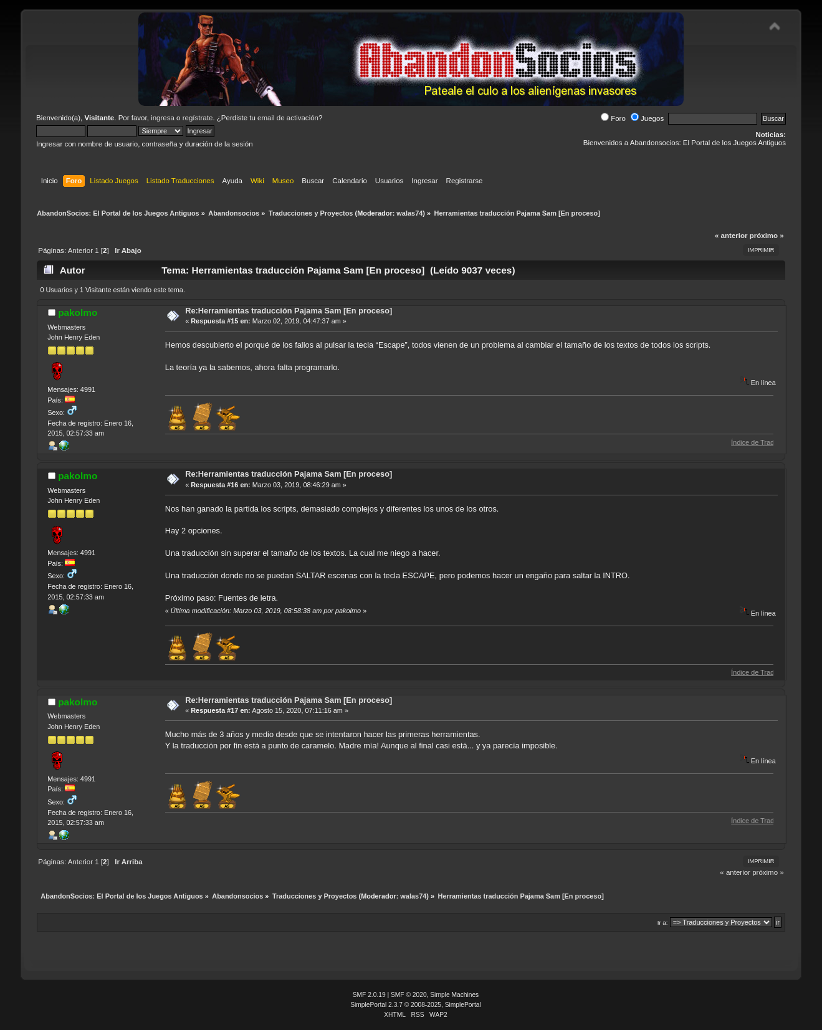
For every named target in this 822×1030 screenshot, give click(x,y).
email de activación (287, 118)
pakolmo (77, 312)
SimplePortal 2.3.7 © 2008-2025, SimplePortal (415, 1004)
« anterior (731, 235)
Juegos (647, 118)
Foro (613, 118)
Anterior (80, 250)
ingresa (162, 118)
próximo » (767, 235)
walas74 (409, 213)
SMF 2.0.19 (369, 994)
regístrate (198, 118)
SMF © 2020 (409, 994)
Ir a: (662, 922)
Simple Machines (454, 994)
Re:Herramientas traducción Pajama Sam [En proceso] (288, 310)
